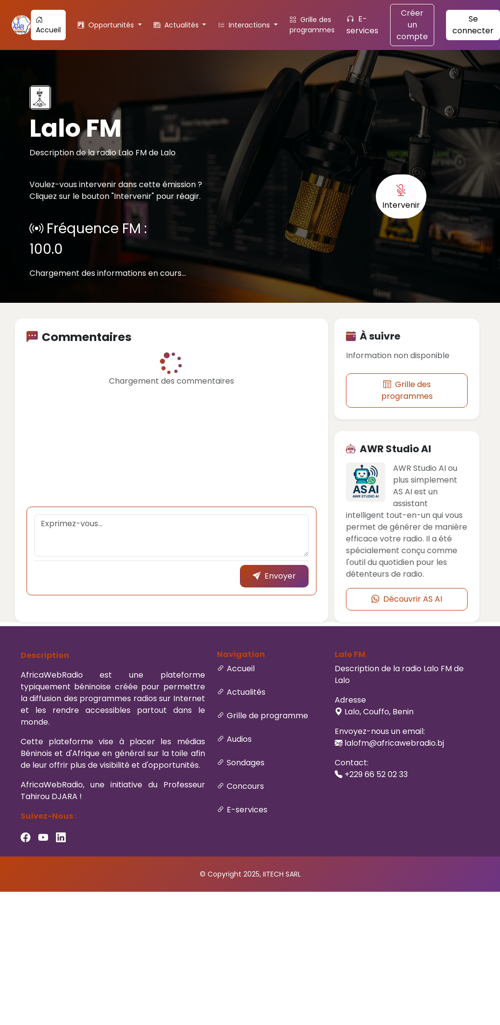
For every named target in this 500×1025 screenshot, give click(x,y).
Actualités (246, 692)
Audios (239, 739)
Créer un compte (412, 24)
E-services (362, 24)
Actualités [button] (177, 25)
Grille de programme (267, 715)
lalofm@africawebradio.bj (394, 743)
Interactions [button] (245, 25)
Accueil (48, 25)
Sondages (245, 762)
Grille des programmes (312, 25)
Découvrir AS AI (406, 599)
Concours (245, 786)
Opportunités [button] (107, 25)
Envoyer (274, 576)
